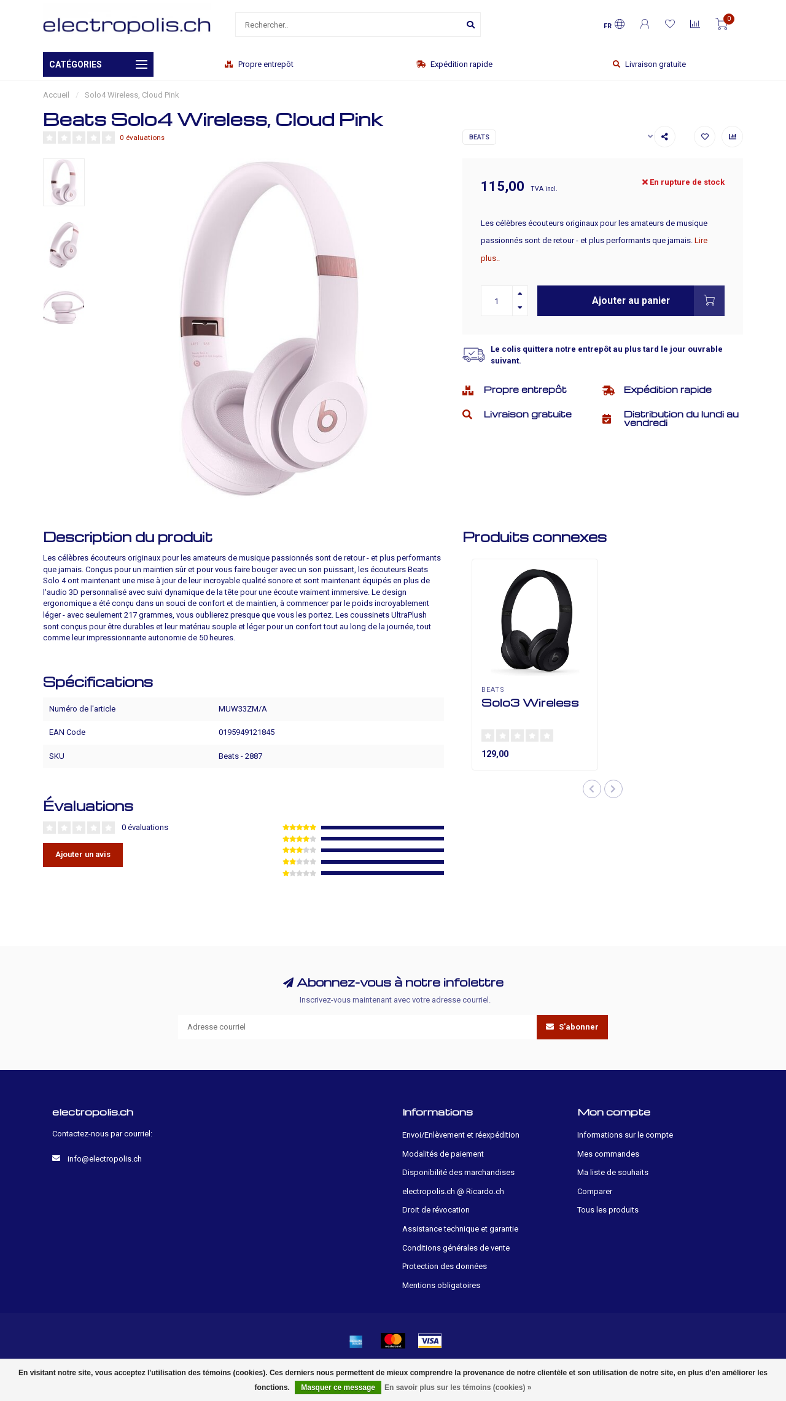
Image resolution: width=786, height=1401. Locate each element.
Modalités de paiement (443, 1153)
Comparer (594, 1191)
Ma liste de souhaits (612, 1172)
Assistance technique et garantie (460, 1228)
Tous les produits (608, 1209)
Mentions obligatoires (441, 1285)
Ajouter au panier (658, 300)
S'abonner (572, 1026)
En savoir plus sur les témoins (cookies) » (457, 1387)
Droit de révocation (436, 1209)
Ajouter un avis (83, 854)
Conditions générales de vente (456, 1247)
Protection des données (444, 1266)
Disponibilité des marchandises (458, 1172)
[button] (592, 789)
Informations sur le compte (625, 1134)
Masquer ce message (338, 1387)
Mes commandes (608, 1153)
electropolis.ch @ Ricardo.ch (453, 1191)
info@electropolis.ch (105, 1158)
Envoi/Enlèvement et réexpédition (460, 1134)
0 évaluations (142, 137)
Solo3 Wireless (530, 702)
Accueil (56, 94)
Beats (479, 137)
